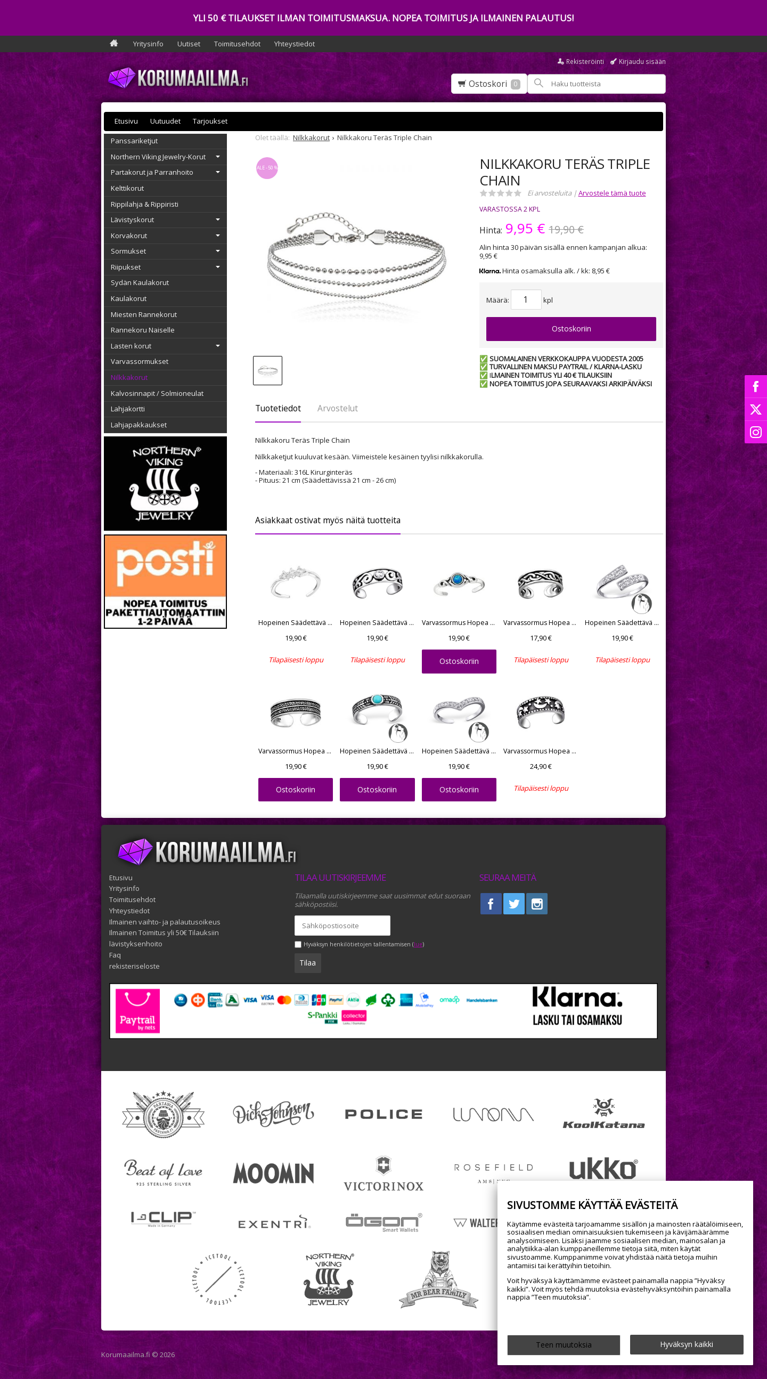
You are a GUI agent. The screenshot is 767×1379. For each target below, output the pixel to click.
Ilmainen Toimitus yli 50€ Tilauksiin (164, 932)
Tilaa (307, 963)
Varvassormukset (139, 361)
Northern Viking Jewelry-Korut (158, 156)
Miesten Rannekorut (144, 314)
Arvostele (612, 193)
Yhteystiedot (294, 43)
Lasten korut (131, 346)
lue (418, 944)
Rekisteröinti (585, 62)
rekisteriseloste (134, 966)
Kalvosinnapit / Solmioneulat (157, 393)
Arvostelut (337, 408)
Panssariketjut (134, 140)
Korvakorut (129, 235)
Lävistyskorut (132, 219)
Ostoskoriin (571, 328)
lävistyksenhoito (135, 943)
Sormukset (128, 251)
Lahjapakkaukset (139, 424)
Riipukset (126, 267)
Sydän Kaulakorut (140, 282)
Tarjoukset (210, 121)
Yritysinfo (148, 43)
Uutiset (188, 43)
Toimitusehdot (237, 43)
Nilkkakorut (129, 377)
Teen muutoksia (564, 1345)
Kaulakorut (128, 298)
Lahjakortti (128, 408)
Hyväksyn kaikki (686, 1344)
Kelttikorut (127, 188)
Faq (115, 955)
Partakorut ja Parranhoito (152, 172)
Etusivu (126, 121)
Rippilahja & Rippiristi (144, 204)
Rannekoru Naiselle (143, 330)
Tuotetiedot (278, 408)
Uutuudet (165, 121)
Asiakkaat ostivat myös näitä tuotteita (328, 520)
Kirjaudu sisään (642, 62)
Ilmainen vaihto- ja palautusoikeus (165, 922)
